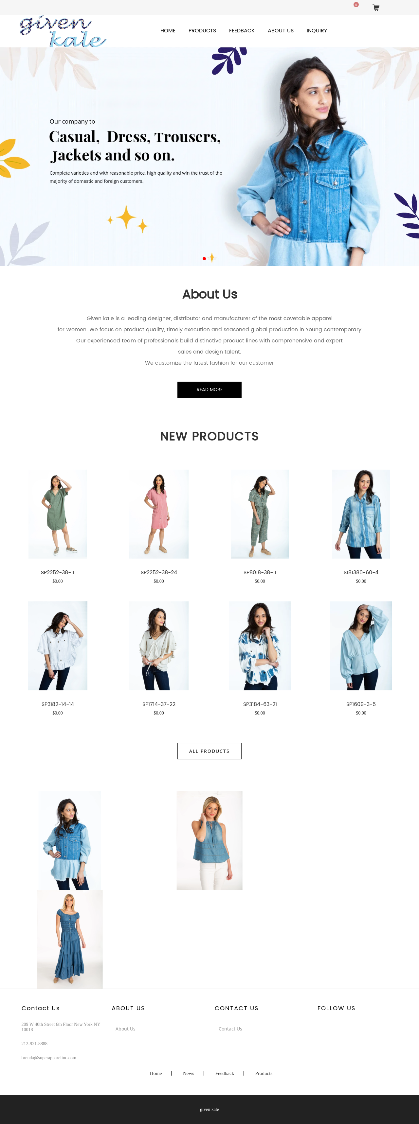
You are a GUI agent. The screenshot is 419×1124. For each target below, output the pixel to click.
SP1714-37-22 (158, 703)
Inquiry (317, 30)
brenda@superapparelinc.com (49, 1057)
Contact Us (230, 1029)
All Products (209, 751)
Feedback (242, 30)
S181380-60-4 (361, 572)
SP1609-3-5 (361, 703)
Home (167, 30)
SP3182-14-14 (58, 703)
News (188, 1073)
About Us (281, 30)
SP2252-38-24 (159, 572)
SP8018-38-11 (260, 572)
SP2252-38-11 (57, 572)
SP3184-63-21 (260, 703)
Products (202, 30)
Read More (210, 389)
